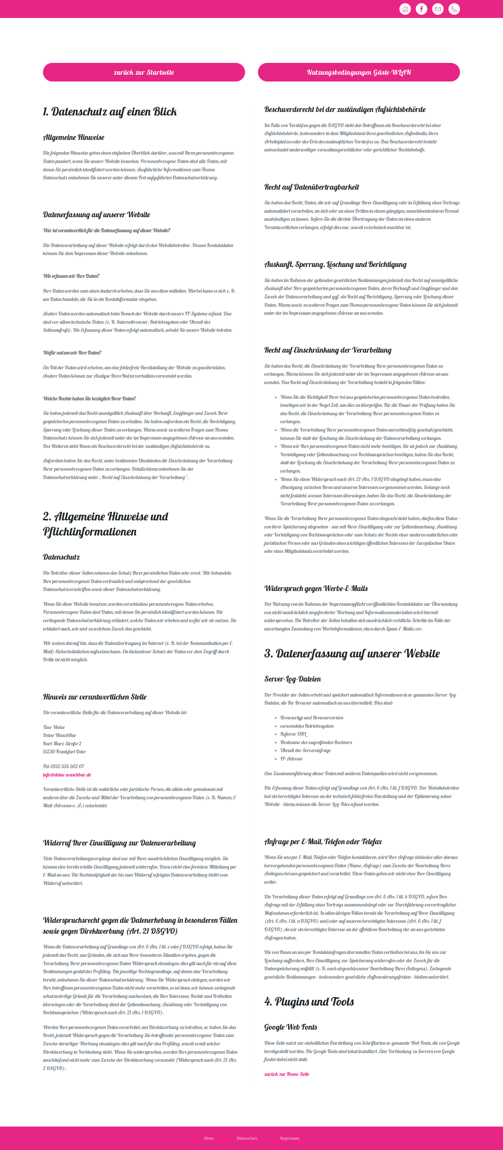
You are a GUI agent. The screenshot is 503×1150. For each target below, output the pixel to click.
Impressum (289, 1138)
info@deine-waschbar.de (67, 774)
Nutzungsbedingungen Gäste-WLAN (359, 72)
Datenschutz (247, 1138)
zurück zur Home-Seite (286, 1074)
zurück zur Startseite (144, 72)
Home (209, 1138)
